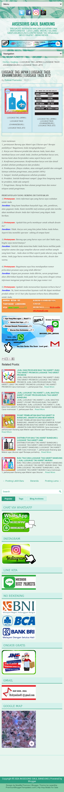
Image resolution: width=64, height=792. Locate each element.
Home (6, 62)
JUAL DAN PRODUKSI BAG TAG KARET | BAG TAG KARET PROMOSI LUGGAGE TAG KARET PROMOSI (38, 372)
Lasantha (53, 785)
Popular (8, 499)
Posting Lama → (53, 481)
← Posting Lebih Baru (13, 481)
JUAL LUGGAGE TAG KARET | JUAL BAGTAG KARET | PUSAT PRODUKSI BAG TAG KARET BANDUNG (38, 395)
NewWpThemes (23, 785)
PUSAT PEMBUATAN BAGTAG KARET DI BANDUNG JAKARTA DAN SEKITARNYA (35, 416)
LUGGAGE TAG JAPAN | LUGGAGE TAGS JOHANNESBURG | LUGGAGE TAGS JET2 (26, 73)
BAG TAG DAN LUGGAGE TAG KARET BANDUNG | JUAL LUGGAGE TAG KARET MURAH (39, 459)
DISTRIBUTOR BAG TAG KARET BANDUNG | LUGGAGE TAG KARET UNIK (37, 439)
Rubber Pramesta (13, 80)
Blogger (32, 781)
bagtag (14, 62)
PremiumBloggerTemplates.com (21, 787)
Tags (21, 499)
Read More (49, 387)
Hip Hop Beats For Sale (48, 787)
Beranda (34, 481)
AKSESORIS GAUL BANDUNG (33, 24)
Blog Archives (37, 499)
